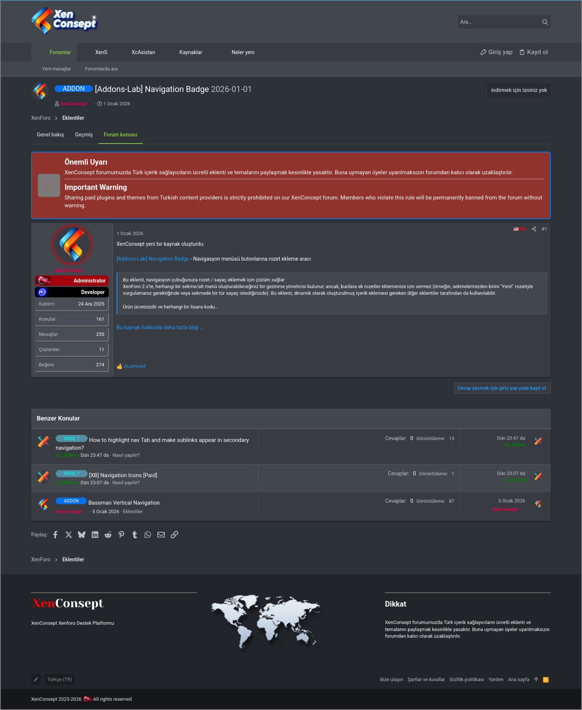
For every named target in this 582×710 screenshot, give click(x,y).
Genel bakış (50, 135)
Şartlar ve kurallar (426, 679)
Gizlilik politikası (466, 679)
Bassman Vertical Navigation (124, 502)
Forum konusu (120, 135)
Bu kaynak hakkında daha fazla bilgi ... (160, 327)
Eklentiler (133, 511)
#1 (544, 229)
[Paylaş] (534, 228)
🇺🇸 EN (519, 229)
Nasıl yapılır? (126, 455)
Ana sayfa (518, 679)
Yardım (496, 679)
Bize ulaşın (391, 679)
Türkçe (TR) (59, 679)
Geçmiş (83, 135)
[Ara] (504, 22)
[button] (208, 52)
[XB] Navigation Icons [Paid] (123, 475)
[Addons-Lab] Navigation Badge (153, 259)
